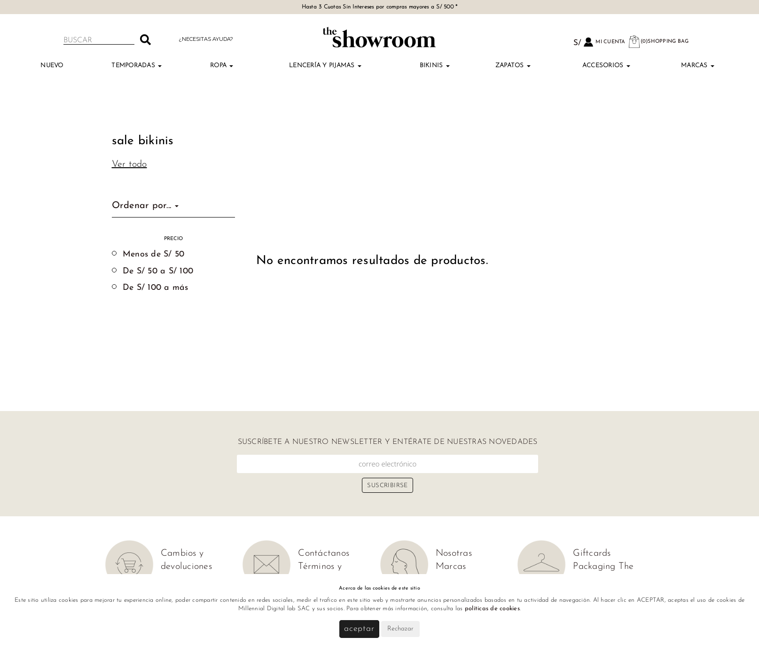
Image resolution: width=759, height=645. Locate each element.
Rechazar (400, 628)
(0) (658, 41)
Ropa (221, 65)
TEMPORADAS (136, 65)
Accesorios (606, 65)
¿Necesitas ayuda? (206, 39)
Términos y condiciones (321, 573)
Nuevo (51, 65)
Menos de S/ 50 (154, 254)
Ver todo (129, 164)
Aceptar (359, 628)
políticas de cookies (492, 609)
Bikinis (435, 65)
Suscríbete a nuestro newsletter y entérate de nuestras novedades (388, 442)
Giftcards (591, 553)
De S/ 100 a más (155, 287)
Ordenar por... (145, 205)
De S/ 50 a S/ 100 (158, 271)
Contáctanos (323, 553)
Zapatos (513, 65)
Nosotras (454, 553)
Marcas (697, 65)
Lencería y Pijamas (325, 65)
